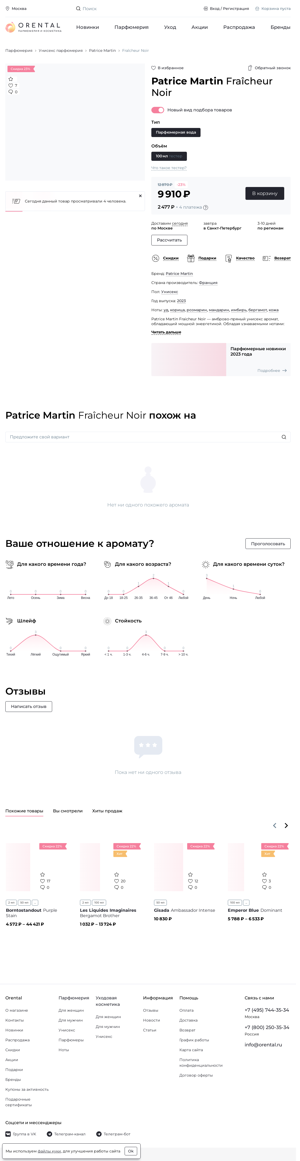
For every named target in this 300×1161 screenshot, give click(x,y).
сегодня (180, 223)
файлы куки (49, 1151)
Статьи (149, 1030)
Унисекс (169, 291)
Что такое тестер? (169, 167)
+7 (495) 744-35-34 (267, 1010)
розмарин (197, 309)
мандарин (219, 309)
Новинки (87, 27)
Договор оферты (196, 1075)
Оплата (186, 1010)
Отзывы (150, 1010)
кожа (274, 309)
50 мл (24, 902)
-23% (181, 184)
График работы (194, 1040)
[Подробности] (205, 207)
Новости (151, 1020)
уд (166, 309)
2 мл (11, 902)
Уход (170, 27)
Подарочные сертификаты (18, 1102)
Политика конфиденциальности (201, 1062)
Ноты (64, 1049)
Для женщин (71, 1010)
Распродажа (239, 27)
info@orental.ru (263, 1045)
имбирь (239, 309)
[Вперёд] (286, 825)
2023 (181, 300)
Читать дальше (166, 332)
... (35, 902)
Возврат (187, 1030)
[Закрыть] (140, 196)
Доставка (188, 1020)
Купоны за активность (27, 1089)
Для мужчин (71, 1020)
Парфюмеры (71, 1040)
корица (177, 309)
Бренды (281, 27)
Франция (208, 282)
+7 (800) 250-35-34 (267, 1027)
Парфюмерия (131, 27)
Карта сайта (191, 1049)
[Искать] (284, 437)
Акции (199, 27)
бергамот (257, 309)
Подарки (14, 1069)
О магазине (16, 1010)
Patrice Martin (179, 273)
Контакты (14, 1020)
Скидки (12, 1049)
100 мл (99, 902)
